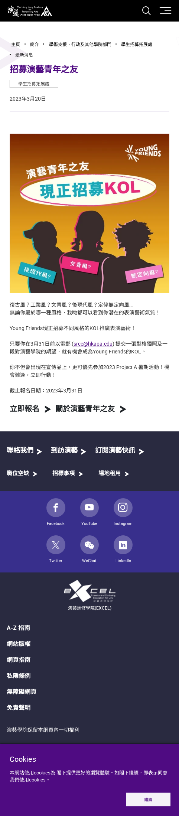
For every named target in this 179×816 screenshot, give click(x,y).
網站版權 (18, 644)
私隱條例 (18, 676)
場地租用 (109, 473)
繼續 (148, 799)
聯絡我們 (20, 450)
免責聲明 (18, 708)
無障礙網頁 (21, 692)
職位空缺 (18, 473)
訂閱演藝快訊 (115, 450)
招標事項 (63, 473)
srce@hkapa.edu (93, 343)
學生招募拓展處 (33, 84)
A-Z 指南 (18, 628)
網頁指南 (18, 660)
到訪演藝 (64, 450)
